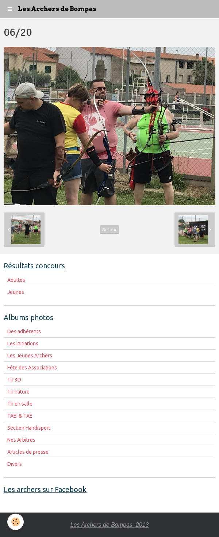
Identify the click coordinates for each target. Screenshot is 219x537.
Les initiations (22, 343)
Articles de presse (28, 452)
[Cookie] (15, 522)
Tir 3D (14, 380)
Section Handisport (28, 428)
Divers (14, 464)
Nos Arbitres (21, 440)
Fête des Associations (32, 368)
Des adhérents (24, 331)
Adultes (16, 280)
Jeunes (15, 292)
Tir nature (18, 392)
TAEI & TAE (19, 416)
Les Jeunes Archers (29, 355)
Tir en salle (19, 404)
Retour (109, 229)
